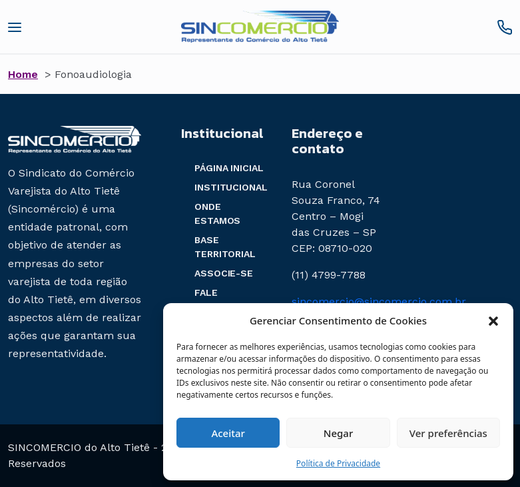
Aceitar (228, 433)
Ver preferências (448, 433)
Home (23, 74)
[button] (493, 320)
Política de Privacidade (338, 463)
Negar (338, 433)
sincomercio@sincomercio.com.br (379, 301)
